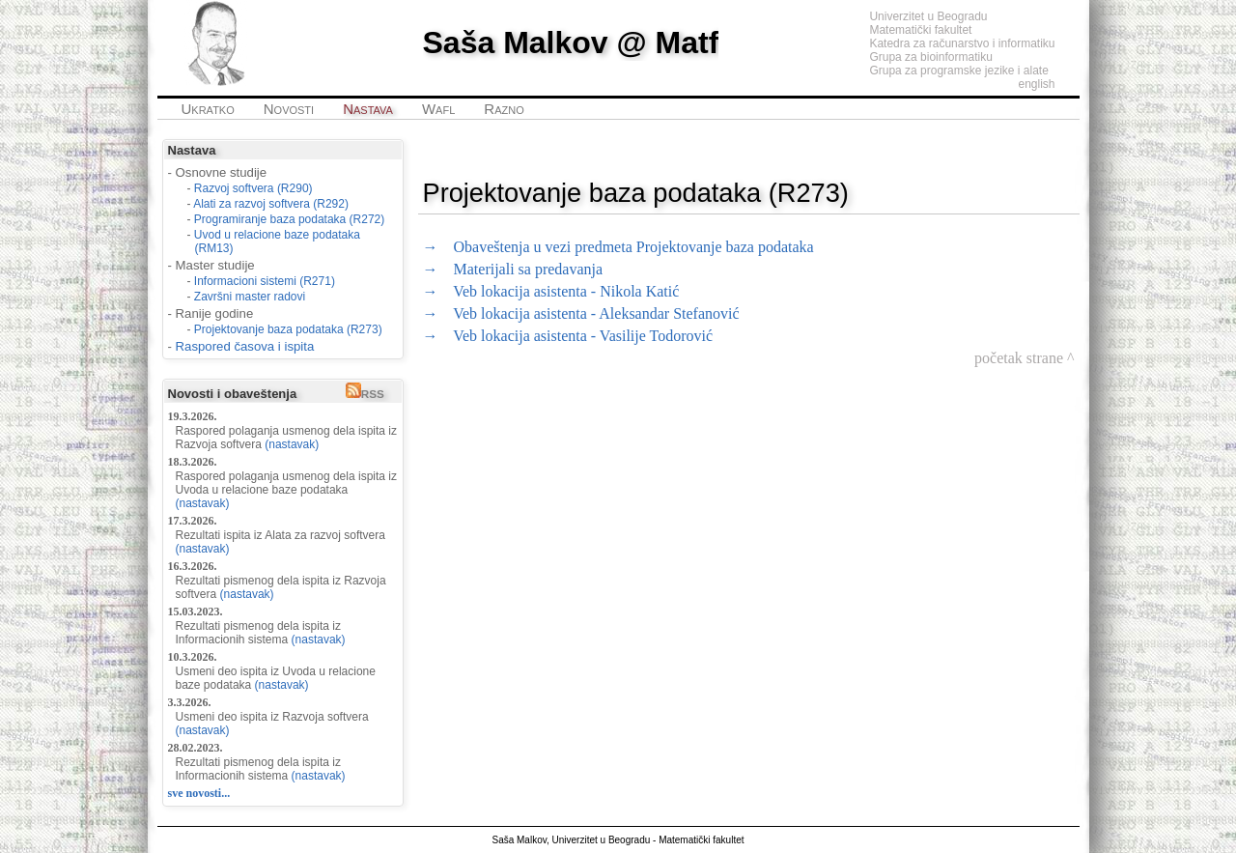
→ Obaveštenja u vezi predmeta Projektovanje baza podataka (618, 247)
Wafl (438, 108)
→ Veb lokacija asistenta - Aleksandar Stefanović (581, 313)
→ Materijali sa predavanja (513, 269)
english (1036, 84)
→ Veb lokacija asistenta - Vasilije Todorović (568, 335)
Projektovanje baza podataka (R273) (288, 329)
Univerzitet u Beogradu (928, 16)
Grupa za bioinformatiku (930, 57)
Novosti (289, 108)
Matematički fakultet (920, 30)
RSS (365, 393)
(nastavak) (292, 444)
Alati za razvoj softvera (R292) (271, 204)
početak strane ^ (1024, 358)
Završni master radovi (249, 296)
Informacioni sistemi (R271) (264, 281)
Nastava (368, 108)
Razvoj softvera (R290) (253, 188)
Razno (503, 108)
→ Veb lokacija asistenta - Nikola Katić (551, 291)
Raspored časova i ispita (245, 346)
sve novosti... (199, 793)
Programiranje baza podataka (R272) (289, 219)
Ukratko (208, 108)
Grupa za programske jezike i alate (958, 70)
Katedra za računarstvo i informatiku (961, 43)
